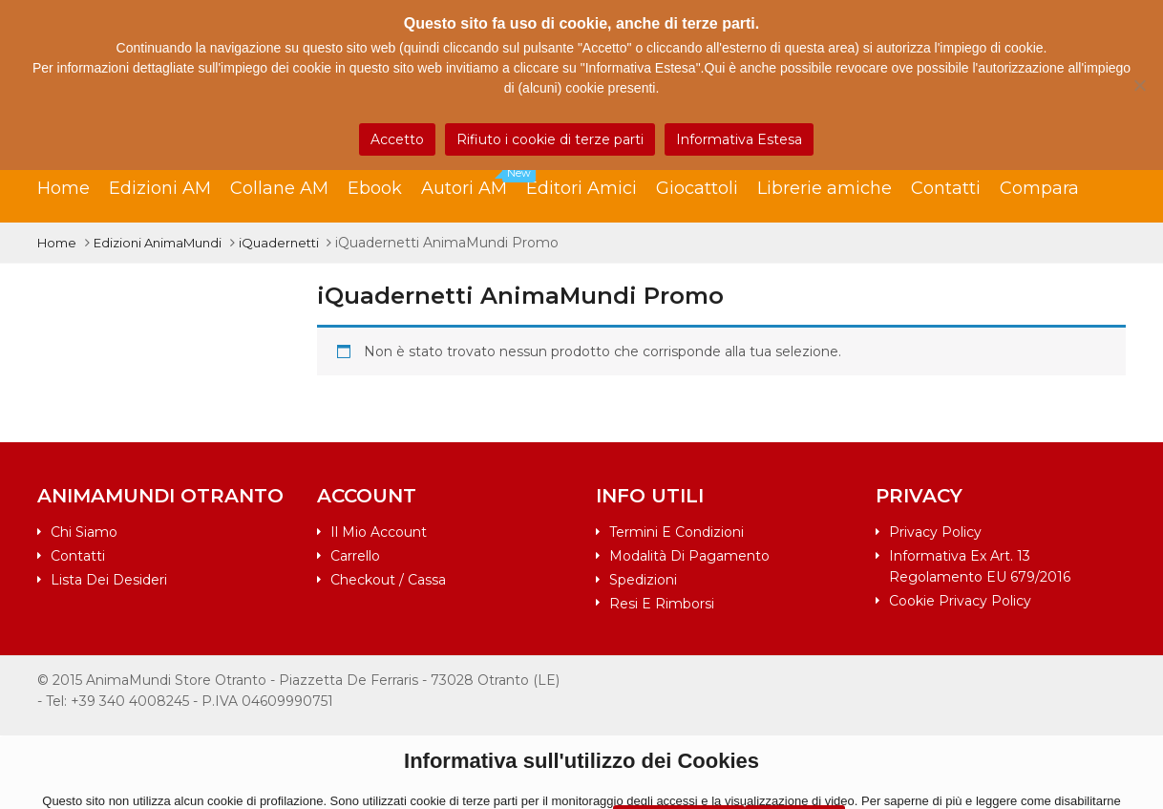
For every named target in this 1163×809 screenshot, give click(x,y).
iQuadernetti (279, 242)
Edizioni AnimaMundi (158, 242)
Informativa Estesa (739, 139)
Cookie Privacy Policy (960, 600)
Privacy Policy (935, 532)
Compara (1039, 188)
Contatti (946, 188)
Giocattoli (697, 188)
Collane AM (279, 188)
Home (63, 188)
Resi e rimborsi (661, 603)
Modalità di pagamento (689, 555)
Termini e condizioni (676, 532)
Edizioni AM (160, 188)
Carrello (355, 555)
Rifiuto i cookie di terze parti (550, 139)
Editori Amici (581, 188)
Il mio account (378, 532)
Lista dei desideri (109, 579)
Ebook (375, 188)
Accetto (397, 139)
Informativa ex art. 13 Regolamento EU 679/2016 (979, 566)
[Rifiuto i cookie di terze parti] (1139, 85)
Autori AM (473, 183)
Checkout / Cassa (388, 579)
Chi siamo (84, 532)
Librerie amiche (824, 188)
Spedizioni (643, 579)
